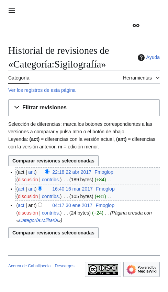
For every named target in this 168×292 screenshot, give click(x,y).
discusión (28, 179)
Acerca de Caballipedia (29, 266)
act (21, 189)
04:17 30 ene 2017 (72, 205)
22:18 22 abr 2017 (71, 172)
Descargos (64, 266)
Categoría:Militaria (38, 220)
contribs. (51, 179)
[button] (84, 107)
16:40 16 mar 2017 (72, 189)
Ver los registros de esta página (42, 90)
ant (31, 172)
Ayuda (148, 57)
